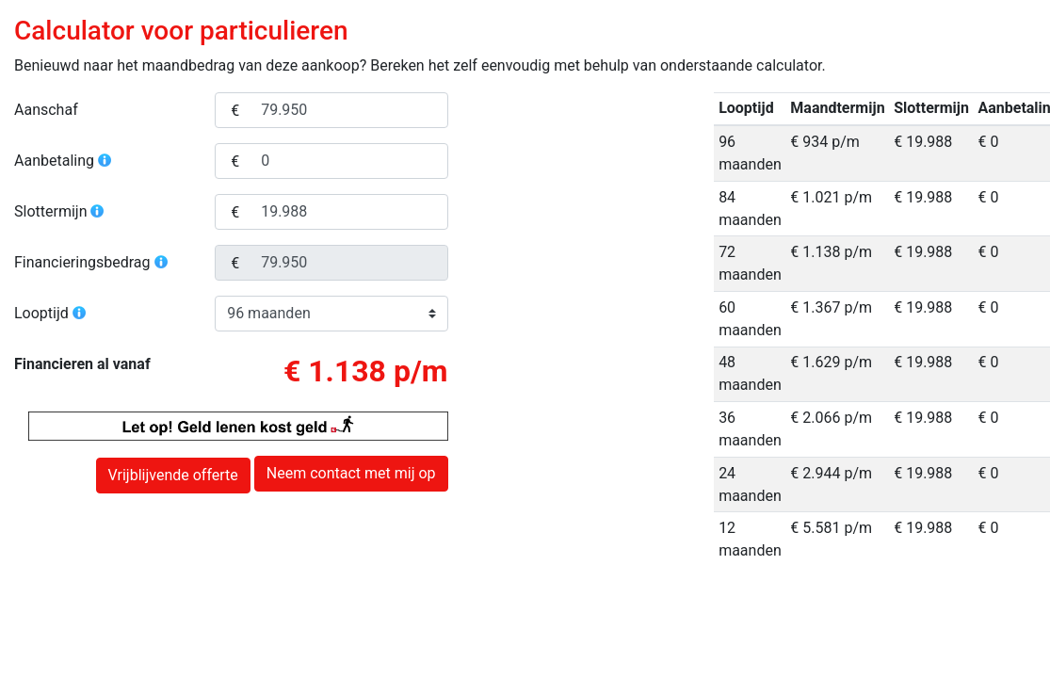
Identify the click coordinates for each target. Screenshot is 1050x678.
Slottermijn (59, 211)
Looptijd (51, 313)
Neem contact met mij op (351, 473)
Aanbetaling (63, 161)
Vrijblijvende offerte (173, 475)
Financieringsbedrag (92, 262)
